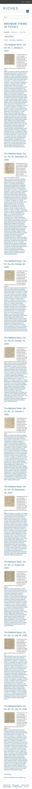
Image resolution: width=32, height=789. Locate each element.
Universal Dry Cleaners (18, 142)
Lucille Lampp (21, 217)
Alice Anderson (17, 588)
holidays (17, 208)
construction (24, 295)
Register (28, 1)
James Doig (23, 604)
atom (5, 777)
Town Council (23, 140)
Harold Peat (21, 102)
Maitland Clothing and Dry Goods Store (17, 117)
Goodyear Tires (7, 206)
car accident (18, 662)
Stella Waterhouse (21, 137)
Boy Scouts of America (20, 188)
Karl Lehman (11, 109)
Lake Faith (6, 534)
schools (15, 243)
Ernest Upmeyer (11, 525)
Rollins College (10, 547)
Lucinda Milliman (8, 218)
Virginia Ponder (22, 246)
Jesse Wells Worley (14, 458)
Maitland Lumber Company (14, 120)
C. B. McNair (18, 292)
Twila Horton (15, 246)
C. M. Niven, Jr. (11, 736)
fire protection (13, 94)
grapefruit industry (17, 100)
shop (15, 137)
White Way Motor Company (16, 769)
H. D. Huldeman (13, 304)
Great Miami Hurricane (9, 453)
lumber (15, 114)
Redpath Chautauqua (18, 393)
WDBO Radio (13, 554)
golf (18, 205)
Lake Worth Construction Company (20, 607)
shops (22, 395)
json (17, 777)
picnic (18, 470)
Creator (14, 40)
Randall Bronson (8, 620)
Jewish (16, 309)
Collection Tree (7, 785)
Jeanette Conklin (22, 531)
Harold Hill (6, 455)
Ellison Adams (16, 91)
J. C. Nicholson (11, 530)
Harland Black (23, 453)
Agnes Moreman (16, 729)
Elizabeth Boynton (22, 668)
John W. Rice (12, 605)
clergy (14, 521)
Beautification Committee (10, 186)
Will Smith (15, 145)
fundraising (20, 97)
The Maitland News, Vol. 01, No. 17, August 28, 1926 (15, 565)
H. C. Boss (17, 453)
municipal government (9, 126)
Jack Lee (22, 211)
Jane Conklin (14, 531)
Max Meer (13, 229)
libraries (10, 215)
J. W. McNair (12, 680)
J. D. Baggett (13, 106)
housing (13, 105)
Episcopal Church (16, 670)
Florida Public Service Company (15, 301)
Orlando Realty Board (18, 128)
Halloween (6, 306)
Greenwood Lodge (8, 528)
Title (10, 40)
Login (23, 1)
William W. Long (16, 479)
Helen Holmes (11, 103)
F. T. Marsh (12, 743)
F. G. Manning (13, 200)
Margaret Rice (19, 226)
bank (23, 76)
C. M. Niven (16, 82)
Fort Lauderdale (23, 450)
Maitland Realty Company (19, 122)
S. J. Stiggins (7, 136)
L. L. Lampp (21, 111)
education (12, 524)
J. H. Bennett (18, 530)
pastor (16, 544)
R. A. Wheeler (18, 131)
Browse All (6, 32)
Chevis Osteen (21, 192)
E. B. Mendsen (19, 740)
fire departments (13, 202)
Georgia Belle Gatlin (8, 452)
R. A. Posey (17, 619)
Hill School (12, 208)
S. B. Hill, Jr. (24, 134)
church (10, 86)
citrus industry (19, 86)
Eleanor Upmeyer (8, 91)
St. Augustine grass (22, 243)
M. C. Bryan (12, 116)
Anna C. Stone (14, 516)
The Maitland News (17, 139)
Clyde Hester (7, 370)
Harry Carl (21, 676)
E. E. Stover (11, 298)
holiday (9, 105)
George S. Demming (15, 599)
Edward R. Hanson (13, 198)
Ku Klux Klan (15, 111)
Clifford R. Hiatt (19, 521)
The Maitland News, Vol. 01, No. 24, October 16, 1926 (15, 341)
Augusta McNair (18, 182)
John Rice (6, 605)
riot (24, 620)
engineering (22, 91)
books (13, 188)
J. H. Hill (16, 108)
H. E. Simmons (21, 304)
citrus (14, 86)
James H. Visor (7, 531)
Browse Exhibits (7, 786)
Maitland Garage (19, 119)
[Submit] (27, 11)
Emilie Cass (22, 742)
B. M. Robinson (18, 76)
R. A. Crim (18, 691)
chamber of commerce (18, 85)
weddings (9, 479)
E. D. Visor (12, 447)
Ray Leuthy (6, 132)
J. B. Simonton (12, 679)
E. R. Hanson (19, 90)
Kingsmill (21, 458)
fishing (14, 597)
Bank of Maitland (20, 183)
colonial (12, 370)
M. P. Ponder (23, 116)
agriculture (22, 71)
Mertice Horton (7, 231)
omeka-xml (20, 777)
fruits (15, 203)
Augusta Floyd (22, 656)
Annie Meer (19, 73)
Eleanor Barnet (7, 449)
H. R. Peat (20, 206)
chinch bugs (7, 194)
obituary (6, 470)
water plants (19, 247)
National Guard (7, 762)
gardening (6, 205)
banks (9, 185)
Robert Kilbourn (23, 238)
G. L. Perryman (20, 203)
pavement (10, 470)
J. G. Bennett (23, 209)
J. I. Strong (11, 211)
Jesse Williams (10, 749)
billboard (10, 659)
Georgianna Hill (13, 99)
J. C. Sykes (6, 106)
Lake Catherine (17, 214)
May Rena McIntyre (20, 229)
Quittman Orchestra (16, 323)
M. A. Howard (15, 218)
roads (18, 238)
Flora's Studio (20, 94)
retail (16, 132)
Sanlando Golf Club (8, 243)
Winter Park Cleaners (14, 251)
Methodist (15, 125)
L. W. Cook (24, 533)
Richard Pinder (13, 238)
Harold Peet (22, 376)
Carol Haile (22, 83)
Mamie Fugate (12, 226)
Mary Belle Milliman (12, 228)
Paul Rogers (16, 129)
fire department (18, 743)
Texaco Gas (19, 765)
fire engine (25, 743)
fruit (10, 97)
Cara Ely (18, 83)
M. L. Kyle (17, 116)
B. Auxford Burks (19, 74)
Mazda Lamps (18, 467)
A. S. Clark (9, 729)
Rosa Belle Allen (14, 240)
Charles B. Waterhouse (9, 369)
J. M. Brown (21, 108)
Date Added (19, 40)
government (20, 99)
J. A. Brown (25, 105)
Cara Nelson (18, 191)
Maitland (6, 117)
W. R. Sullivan (17, 553)
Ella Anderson (22, 596)
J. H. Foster (11, 108)
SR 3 (19, 622)
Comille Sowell (17, 195)
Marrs (13, 467)
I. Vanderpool (19, 105)
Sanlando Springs (21, 473)
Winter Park (19, 554)
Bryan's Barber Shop (21, 79)
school (12, 137)
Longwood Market (8, 683)
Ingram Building (22, 306)
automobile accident (8, 657)
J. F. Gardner (19, 106)
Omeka (27, 786)
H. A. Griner (15, 102)
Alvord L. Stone (23, 515)
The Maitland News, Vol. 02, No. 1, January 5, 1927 (15, 48)
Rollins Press (21, 132)
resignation (6, 238)
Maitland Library (7, 223)
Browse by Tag (14, 32)
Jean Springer (11, 212)
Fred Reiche (24, 671)
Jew (13, 309)
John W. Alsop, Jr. (22, 309)
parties (17, 390)
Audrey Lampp (11, 182)
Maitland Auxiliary (8, 315)
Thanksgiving (7, 244)
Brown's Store (13, 79)
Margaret (14, 616)
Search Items (23, 32)
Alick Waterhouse (23, 287)
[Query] (16, 11)
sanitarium (15, 548)
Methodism (9, 125)
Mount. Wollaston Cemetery (10, 760)
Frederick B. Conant (21, 373)
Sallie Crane (13, 136)
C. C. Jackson (20, 660)
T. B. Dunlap (24, 622)
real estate (12, 132)
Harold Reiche (15, 676)
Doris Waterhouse (19, 88)
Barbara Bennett (17, 77)
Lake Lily (11, 534)
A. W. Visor (6, 515)
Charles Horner (19, 737)
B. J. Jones (11, 76)
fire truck (11, 597)
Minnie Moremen (18, 232)
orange (5, 390)
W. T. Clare (21, 329)
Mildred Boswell (10, 232)
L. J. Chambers (7, 607)
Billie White (21, 732)
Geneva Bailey (14, 673)
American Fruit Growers (9, 731)
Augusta (24, 731)
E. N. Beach (18, 447)
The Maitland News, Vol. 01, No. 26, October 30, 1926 (15, 264)
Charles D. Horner (13, 192)
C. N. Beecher (23, 82)
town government (8, 142)
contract (6, 444)
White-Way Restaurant (15, 249)
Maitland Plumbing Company (10, 225)
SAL (12, 548)
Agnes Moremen (18, 435)
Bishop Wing (14, 290)
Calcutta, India (14, 593)
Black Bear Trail (7, 188)
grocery (10, 102)
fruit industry (15, 97)
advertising (9, 656)
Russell (6, 622)
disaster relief (15, 445)
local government (16, 113)
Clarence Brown (21, 442)
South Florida (11, 475)
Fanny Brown (11, 671)
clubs (12, 195)
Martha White (15, 759)
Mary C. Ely (21, 123)
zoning (5, 254)
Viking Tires (12, 398)
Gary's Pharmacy (13, 205)
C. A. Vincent (13, 80)
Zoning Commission (12, 254)
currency (17, 370)
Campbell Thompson (11, 737)
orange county (13, 321)
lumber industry (21, 114)
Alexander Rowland (8, 180)
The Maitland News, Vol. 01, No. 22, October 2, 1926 (15, 411)
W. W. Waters (7, 697)
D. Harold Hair (11, 88)
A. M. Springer (16, 71)
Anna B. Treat (13, 73)
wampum (18, 398)
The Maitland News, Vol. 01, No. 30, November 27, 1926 (16, 156)
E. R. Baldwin (12, 90)
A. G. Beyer (9, 179)
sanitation (19, 136)
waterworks (6, 249)
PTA (13, 131)
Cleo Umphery (7, 195)
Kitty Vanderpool (8, 682)
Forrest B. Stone (19, 96)
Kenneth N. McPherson (9, 310)
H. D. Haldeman (7, 676)
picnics (18, 321)
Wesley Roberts (19, 143)
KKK (11, 111)
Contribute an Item (17, 786)
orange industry (11, 390)
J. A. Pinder (10, 209)
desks (20, 370)
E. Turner (24, 90)
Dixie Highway (7, 197)
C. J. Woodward (11, 662)
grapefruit (11, 100)
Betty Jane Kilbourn (20, 186)
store (5, 139)
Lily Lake (10, 113)
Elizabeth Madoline (16, 449)
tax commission (13, 551)
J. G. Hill (17, 307)
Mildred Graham (21, 125)
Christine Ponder (14, 194)
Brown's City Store (8, 519)
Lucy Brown (11, 114)
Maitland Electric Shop (9, 119)
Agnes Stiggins (16, 179)
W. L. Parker (23, 768)
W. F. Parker (17, 768)
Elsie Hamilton (15, 742)
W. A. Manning (10, 768)
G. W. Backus (7, 673)
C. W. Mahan (12, 83)
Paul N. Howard (21, 544)
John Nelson (7, 533)
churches (24, 194)
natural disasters (23, 468)
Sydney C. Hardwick (12, 765)
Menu (5, 17)
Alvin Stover (7, 289)
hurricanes (6, 456)
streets (25, 475)
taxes (19, 551)
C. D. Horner (19, 80)
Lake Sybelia (23, 749)
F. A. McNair (7, 200)
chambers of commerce (15, 294)
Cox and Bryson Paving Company (16, 444)
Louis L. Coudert (14, 217)
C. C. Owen (24, 292)
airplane (22, 729)
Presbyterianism (8, 131)
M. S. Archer (15, 752)
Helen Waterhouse (19, 103)
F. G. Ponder (11, 93)
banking (11, 77)
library (5, 113)
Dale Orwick (24, 195)
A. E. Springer (17, 513)
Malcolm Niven (7, 123)
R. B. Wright (24, 131)
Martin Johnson (14, 123)
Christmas (6, 86)
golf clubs (22, 205)
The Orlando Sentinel (18, 476)
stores (26, 395)
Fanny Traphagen (18, 93)
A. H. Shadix (10, 71)
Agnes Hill (12, 515)
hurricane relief (22, 455)
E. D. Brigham (22, 297)
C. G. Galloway (20, 189)
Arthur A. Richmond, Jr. (21, 436)
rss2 (25, 777)
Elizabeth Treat (7, 670)
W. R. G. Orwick (11, 143)
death (9, 445)
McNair (20, 759)
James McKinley (8, 309)
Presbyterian (23, 129)
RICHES (11, 8)
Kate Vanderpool (18, 109)
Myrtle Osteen (13, 234)
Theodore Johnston (17, 623)
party (20, 390)
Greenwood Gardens (9, 376)
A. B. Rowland (10, 287)
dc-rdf (8, 777)
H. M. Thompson (14, 746)
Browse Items (15, 785)
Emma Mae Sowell (22, 198)
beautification (23, 185)
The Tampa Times (15, 140)
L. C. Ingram (18, 310)
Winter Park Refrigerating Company (17, 146)
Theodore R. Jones (15, 696)
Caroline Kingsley (8, 85)
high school (13, 677)
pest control (12, 235)
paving (14, 470)
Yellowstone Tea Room (19, 252)
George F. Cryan (14, 745)
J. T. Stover (6, 458)
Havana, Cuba (7, 677)
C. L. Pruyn (10, 82)
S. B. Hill (19, 134)
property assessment (9, 619)
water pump (23, 553)
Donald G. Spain (15, 197)
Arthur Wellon (12, 74)
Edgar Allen (6, 524)
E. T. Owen (16, 298)
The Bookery (10, 139)
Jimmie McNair (18, 212)
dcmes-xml (12, 777)
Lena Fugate (17, 534)
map (10, 759)
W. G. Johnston (12, 247)
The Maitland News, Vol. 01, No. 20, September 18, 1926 (15, 489)
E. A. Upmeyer (22, 197)
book (8, 79)
